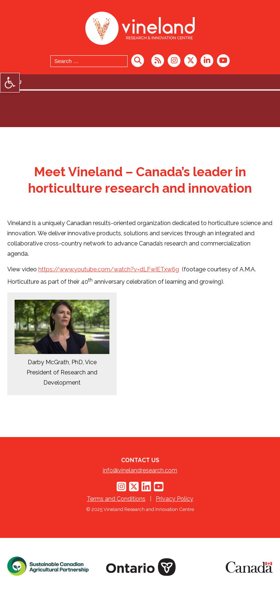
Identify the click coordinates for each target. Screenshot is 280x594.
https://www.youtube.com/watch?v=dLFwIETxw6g (108, 269)
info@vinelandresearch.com (140, 470)
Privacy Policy (174, 498)
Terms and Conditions (116, 498)
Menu (13, 82)
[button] (10, 83)
